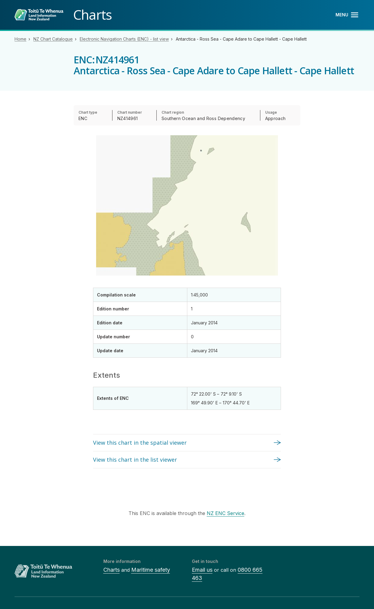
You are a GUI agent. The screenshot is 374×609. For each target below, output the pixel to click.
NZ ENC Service (225, 513)
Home (20, 39)
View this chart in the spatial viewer (140, 442)
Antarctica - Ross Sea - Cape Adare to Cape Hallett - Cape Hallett (241, 39)
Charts (111, 570)
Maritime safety (150, 570)
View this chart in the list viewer (135, 459)
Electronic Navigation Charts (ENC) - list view (124, 39)
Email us (202, 570)
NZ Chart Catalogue (53, 39)
